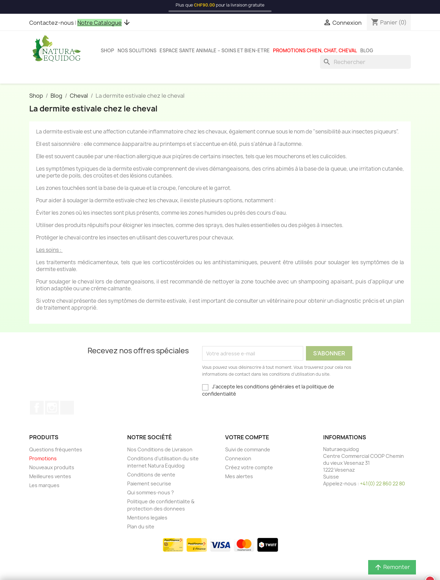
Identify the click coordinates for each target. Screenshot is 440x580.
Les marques (44, 485)
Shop (107, 50)
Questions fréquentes (55, 449)
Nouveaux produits (51, 467)
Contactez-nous (51, 22)
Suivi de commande (247, 449)
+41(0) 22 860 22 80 (382, 483)
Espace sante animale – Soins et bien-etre (215, 50)
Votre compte (247, 437)
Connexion (238, 458)
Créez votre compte (249, 467)
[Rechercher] (365, 62)
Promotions (43, 458)
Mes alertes (239, 476)
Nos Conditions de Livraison (159, 449)
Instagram (52, 408)
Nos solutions (137, 50)
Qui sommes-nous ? (150, 492)
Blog (366, 50)
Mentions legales (147, 517)
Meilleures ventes (50, 476)
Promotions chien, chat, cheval (315, 50)
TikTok (67, 408)
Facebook (37, 408)
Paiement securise (149, 483)
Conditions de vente (151, 474)
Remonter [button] (392, 567)
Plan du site (140, 526)
